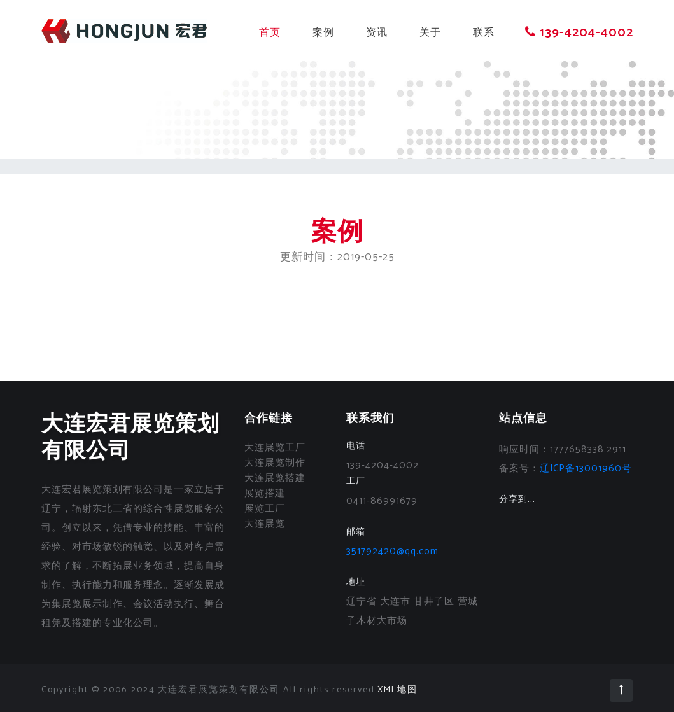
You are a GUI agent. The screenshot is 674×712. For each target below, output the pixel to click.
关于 (430, 32)
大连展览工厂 (274, 448)
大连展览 (264, 524)
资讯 (377, 32)
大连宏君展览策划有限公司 (130, 438)
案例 (323, 32)
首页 (270, 32)
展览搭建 (264, 493)
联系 (484, 32)
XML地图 (397, 690)
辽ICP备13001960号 (586, 469)
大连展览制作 (274, 463)
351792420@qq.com (392, 551)
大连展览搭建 (274, 478)
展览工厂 (264, 509)
